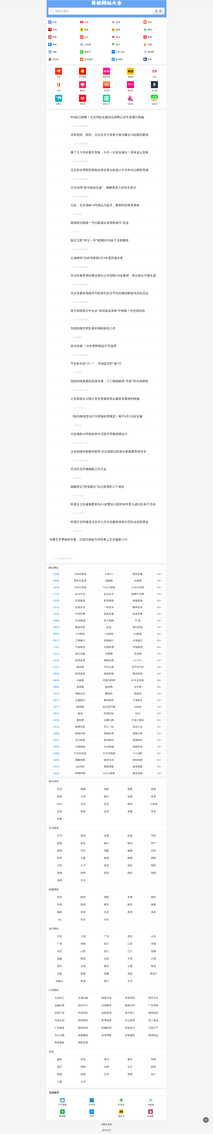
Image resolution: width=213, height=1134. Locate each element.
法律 (106, 1066)
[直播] (56, 574)
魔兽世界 (80, 627)
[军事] (56, 614)
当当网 (106, 86)
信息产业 (60, 1012)
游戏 (153, 789)
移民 (153, 865)
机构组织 (83, 1020)
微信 (80, 713)
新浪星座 (80, 673)
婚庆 (129, 873)
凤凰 (52, 37)
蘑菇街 (82, 86)
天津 (129, 958)
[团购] (56, 687)
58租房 (137, 707)
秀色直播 (138, 574)
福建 (59, 958)
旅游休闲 (83, 1027)
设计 (153, 1074)
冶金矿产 (153, 1027)
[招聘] (56, 760)
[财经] (56, 740)
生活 (83, 880)
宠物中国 (80, 733)
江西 (153, 958)
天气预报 (62, 1102)
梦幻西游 (138, 627)
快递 (129, 835)
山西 (83, 951)
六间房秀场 (80, 574)
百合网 (137, 653)
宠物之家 (138, 733)
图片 (106, 796)
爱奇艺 (85, 51)
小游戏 (153, 804)
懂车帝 (121, 1113)
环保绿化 (83, 1012)
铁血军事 (138, 614)
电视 (129, 789)
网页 (129, 904)
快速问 (154, 100)
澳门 (106, 981)
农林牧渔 (106, 1012)
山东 (153, 936)
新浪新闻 (109, 600)
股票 (59, 843)
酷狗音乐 (138, 607)
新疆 (83, 973)
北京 (59, 936)
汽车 (83, 850)
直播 (129, 811)
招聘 (83, 873)
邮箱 (83, 897)
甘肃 (59, 973)
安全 (83, 919)
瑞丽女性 (80, 693)
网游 (129, 804)
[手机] (56, 647)
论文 (129, 1066)
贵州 (59, 966)
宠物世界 (109, 733)
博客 (106, 897)
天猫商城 (80, 746)
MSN (137, 713)
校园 (59, 1074)
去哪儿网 (109, 720)
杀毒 (129, 897)
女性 (59, 811)
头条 (84, 22)
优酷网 (109, 580)
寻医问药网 (109, 680)
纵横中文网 (137, 594)
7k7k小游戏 (109, 587)
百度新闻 (80, 600)
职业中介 (83, 1005)
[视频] (56, 580)
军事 (59, 819)
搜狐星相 (109, 673)
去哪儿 (58, 100)
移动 (129, 843)
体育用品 (130, 998)
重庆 (106, 966)
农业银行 (138, 640)
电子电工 (130, 1012)
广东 (106, 936)
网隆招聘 (80, 760)
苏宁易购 (82, 73)
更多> (159, 574)
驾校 (153, 873)
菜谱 (59, 850)
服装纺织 (153, 1012)
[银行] (56, 640)
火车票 (92, 1102)
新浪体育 (80, 660)
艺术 (106, 1074)
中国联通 (109, 647)
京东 (58, 73)
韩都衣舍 (138, 746)
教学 (129, 1059)
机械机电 (106, 1027)
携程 (52, 44)
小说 (83, 796)
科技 (83, 912)
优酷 (52, 51)
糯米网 (109, 687)
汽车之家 (118, 51)
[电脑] (56, 753)
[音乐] (56, 607)
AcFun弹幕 (109, 773)
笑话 (106, 804)
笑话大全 (138, 726)
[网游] (56, 627)
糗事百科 (80, 726)
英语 (83, 1059)
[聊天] (56, 713)
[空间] (56, 766)
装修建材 (83, 1035)
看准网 (62, 1113)
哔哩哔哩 (80, 773)
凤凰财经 (138, 740)
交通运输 (83, 998)
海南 (129, 973)
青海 (153, 966)
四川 (106, 943)
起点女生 (109, 594)
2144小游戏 (137, 587)
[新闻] (56, 600)
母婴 (129, 1074)
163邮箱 (80, 633)
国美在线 (106, 73)
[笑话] (56, 726)
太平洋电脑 (109, 753)
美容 (106, 865)
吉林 (106, 958)
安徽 (153, 951)
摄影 (59, 1059)
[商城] (56, 746)
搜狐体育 (109, 660)
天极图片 (80, 700)
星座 (83, 811)
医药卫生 (153, 998)
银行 (106, 843)
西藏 (106, 973)
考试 (106, 1059)
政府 (153, 1066)
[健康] (56, 680)
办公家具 (130, 1020)
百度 (52, 22)
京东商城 (80, 620)
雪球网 (148, 51)
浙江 (106, 951)
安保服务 (130, 1035)
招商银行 (109, 640)
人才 (83, 865)
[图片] (56, 700)
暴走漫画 (138, 773)
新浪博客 (138, 766)
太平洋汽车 (137, 667)
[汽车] (56, 667)
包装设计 (130, 1027)
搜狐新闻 (138, 600)
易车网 (80, 667)
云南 (83, 966)
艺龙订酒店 (137, 720)
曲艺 (59, 1066)
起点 (84, 37)
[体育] (56, 660)
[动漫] (56, 773)
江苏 (129, 943)
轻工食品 (153, 1020)
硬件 (153, 897)
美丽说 (137, 693)
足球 (106, 811)
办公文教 (60, 1035)
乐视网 (137, 580)
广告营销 (153, 1005)
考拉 (116, 37)
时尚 (59, 858)
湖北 (129, 936)
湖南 (83, 943)
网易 (147, 37)
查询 (83, 835)
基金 (83, 843)
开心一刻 (109, 726)
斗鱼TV (109, 574)
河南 (153, 943)
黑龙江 (153, 973)
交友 (153, 811)
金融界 (150, 1113)
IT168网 (137, 753)
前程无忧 (109, 760)
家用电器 (106, 1020)
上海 (83, 936)
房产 (153, 843)
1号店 (58, 86)
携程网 (80, 720)
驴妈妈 (130, 100)
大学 (59, 865)
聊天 (106, 904)
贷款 (129, 865)
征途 (108, 627)
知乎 (92, 1113)
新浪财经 (109, 740)
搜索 (153, 904)
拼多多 (82, 100)
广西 (59, 943)
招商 (83, 1074)
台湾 (129, 981)
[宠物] (56, 733)
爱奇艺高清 (80, 580)
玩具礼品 (60, 1020)
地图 (106, 850)
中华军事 (80, 614)
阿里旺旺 (109, 713)
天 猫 (137, 620)
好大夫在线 (137, 680)
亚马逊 (154, 86)
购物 (129, 858)
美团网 (130, 73)
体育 (153, 796)
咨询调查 (106, 1035)
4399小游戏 (80, 587)
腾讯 (147, 29)
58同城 (85, 44)
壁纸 (83, 904)
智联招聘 (138, 760)
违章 (106, 835)
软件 (59, 897)
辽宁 (129, 951)
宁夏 (129, 966)
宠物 (59, 873)
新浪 (116, 22)
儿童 (83, 858)
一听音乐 (109, 607)
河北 (59, 951)
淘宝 (147, 22)
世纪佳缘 (80, 653)
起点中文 (80, 594)
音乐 (59, 789)
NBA (59, 804)
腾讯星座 (138, 673)
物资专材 (106, 998)
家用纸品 (153, 1035)
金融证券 (60, 1005)
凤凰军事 (109, 614)
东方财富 (86, 59)
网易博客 (109, 766)
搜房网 (80, 707)
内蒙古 (59, 981)
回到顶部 (206, 1120)
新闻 (59, 796)
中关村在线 (80, 753)
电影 (106, 789)
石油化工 (60, 998)
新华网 (117, 59)
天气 (59, 835)
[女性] (56, 693)
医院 (106, 873)
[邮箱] (56, 633)
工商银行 (80, 640)
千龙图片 (138, 700)
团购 (153, 858)
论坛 (83, 804)
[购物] (56, 620)
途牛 (116, 44)
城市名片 (106, 100)
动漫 (129, 796)
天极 (147, 44)
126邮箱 (109, 633)
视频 (83, 789)
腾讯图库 (109, 700)
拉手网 (137, 687)
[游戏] (56, 587)
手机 (153, 835)
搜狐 (84, 29)
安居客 (121, 1102)
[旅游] (56, 720)
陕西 (83, 958)
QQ (59, 919)
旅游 (106, 858)
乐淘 (154, 73)
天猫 (52, 29)
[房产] (56, 707)
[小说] (56, 594)
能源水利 (130, 1005)
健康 (129, 850)
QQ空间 (80, 766)
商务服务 (60, 1042)
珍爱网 (109, 653)
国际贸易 (83, 1042)
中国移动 (138, 647)
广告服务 (60, 1027)
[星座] (56, 673)
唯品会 (130, 86)
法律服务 (106, 1005)
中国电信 (80, 647)
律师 (59, 880)
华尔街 (53, 59)
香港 (83, 981)
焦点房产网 (109, 707)
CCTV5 (138, 660)
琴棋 (153, 1059)
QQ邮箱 (137, 633)
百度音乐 (80, 607)
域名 (153, 912)
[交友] (56, 653)
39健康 (80, 680)
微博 (116, 29)
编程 (59, 912)
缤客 (147, 59)
